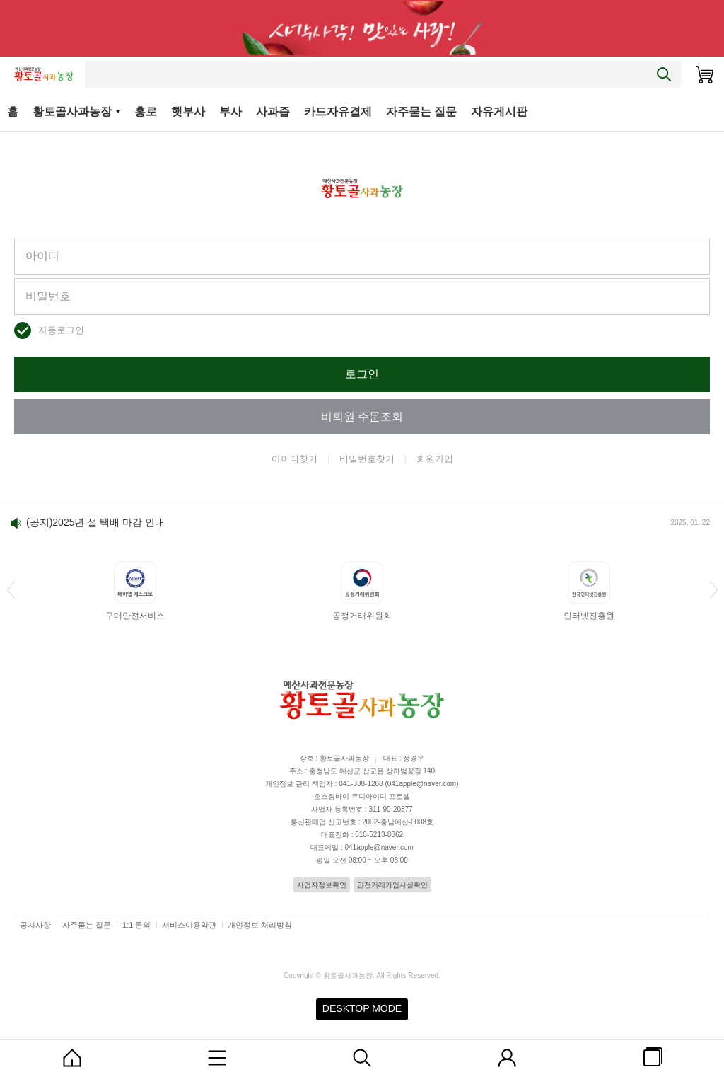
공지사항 (35, 925)
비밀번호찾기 (367, 459)
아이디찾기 (294, 459)
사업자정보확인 (321, 885)
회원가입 (434, 459)
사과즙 (273, 111)
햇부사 (188, 111)
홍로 (145, 111)
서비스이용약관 (189, 925)
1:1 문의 (136, 925)
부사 (230, 111)
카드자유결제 (338, 111)
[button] (10, 589)
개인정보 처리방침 (260, 925)
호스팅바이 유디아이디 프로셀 (362, 796)
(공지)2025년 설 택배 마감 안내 (95, 522)
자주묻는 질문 (421, 111)
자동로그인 (61, 330)
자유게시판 (499, 111)
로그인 (362, 374)
